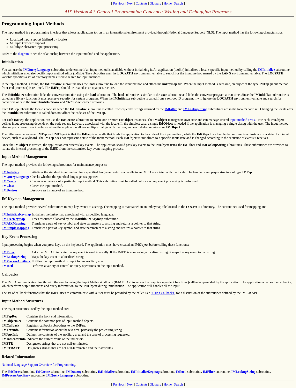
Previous (119, 3)
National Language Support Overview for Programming (38, 364)
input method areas (242, 120)
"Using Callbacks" (163, 293)
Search (178, 3)
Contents (141, 3)
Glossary (155, 3)
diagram (23, 54)
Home (168, 3)
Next (130, 3)
